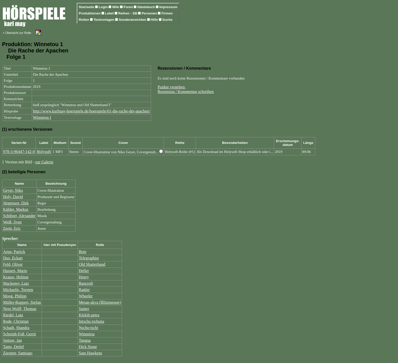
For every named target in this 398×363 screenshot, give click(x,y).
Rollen (84, 20)
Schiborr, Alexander (19, 216)
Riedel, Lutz (13, 315)
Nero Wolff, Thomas (20, 309)
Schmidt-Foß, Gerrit (19, 334)
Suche (167, 20)
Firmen (167, 13)
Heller (84, 271)
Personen (150, 13)
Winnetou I (42, 117)
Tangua (85, 340)
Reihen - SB (128, 13)
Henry (84, 277)
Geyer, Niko (13, 190)
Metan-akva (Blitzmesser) (100, 302)
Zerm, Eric (12, 228)
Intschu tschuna (91, 321)
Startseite (87, 7)
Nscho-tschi (88, 328)
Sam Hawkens (90, 353)
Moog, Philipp (14, 296)
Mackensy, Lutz (16, 283)
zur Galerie (44, 162)
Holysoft (44, 151)
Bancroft (86, 283)
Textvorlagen (104, 20)
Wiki (116, 7)
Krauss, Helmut (15, 277)
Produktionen (90, 13)
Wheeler (85, 296)
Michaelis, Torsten (18, 290)
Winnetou (86, 334)
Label (110, 13)
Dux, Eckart (13, 258)
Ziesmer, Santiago (17, 353)
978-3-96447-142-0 (19, 151)
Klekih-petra (89, 315)
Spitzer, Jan (12, 340)
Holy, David (13, 197)
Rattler (84, 290)
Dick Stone (88, 347)
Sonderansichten (133, 20)
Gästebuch (146, 7)
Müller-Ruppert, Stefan (22, 302)
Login (103, 7)
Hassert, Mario (15, 271)
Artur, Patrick (14, 252)
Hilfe (155, 20)
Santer (84, 309)
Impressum (168, 7)
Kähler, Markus (15, 209)
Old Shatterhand (92, 264)
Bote (82, 252)
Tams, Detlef (13, 347)
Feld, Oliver (13, 264)
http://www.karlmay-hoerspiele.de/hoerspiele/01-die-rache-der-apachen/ (91, 111)
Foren (129, 7)
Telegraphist (89, 258)
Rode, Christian (15, 321)
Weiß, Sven (12, 222)
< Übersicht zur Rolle (17, 33)
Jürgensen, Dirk (16, 203)
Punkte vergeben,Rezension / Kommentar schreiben (186, 89)
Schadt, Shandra (16, 328)
